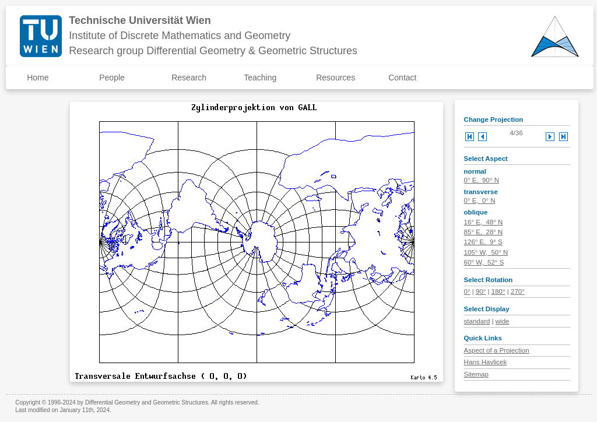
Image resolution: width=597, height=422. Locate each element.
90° (481, 291)
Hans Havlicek (485, 361)
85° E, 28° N (483, 231)
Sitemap (476, 374)
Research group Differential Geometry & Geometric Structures (213, 51)
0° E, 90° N (481, 180)
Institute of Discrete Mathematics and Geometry (179, 35)
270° (518, 291)
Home (37, 77)
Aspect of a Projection (496, 350)
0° (467, 291)
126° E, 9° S (483, 241)
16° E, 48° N (483, 222)
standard (477, 321)
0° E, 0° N (480, 200)
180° (498, 291)
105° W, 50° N (486, 252)
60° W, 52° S (484, 262)
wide (503, 321)
